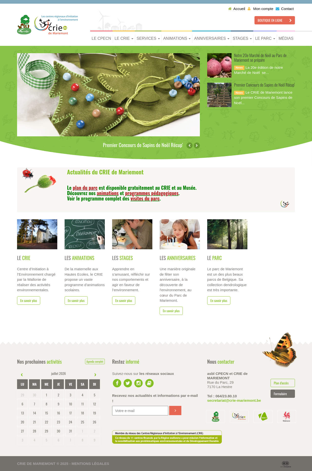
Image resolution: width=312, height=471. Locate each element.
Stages (242, 38)
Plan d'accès (281, 382)
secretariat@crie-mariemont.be (234, 400)
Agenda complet (95, 361)
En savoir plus (28, 300)
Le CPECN (101, 38)
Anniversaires (211, 38)
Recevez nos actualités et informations (155, 398)
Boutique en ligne (275, 20)
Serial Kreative (285, 464)
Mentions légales (90, 463)
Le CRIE (124, 38)
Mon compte (260, 9)
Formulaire (280, 393)
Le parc (265, 38)
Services (148, 38)
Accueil (236, 9)
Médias (286, 38)
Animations (177, 38)
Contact (285, 9)
